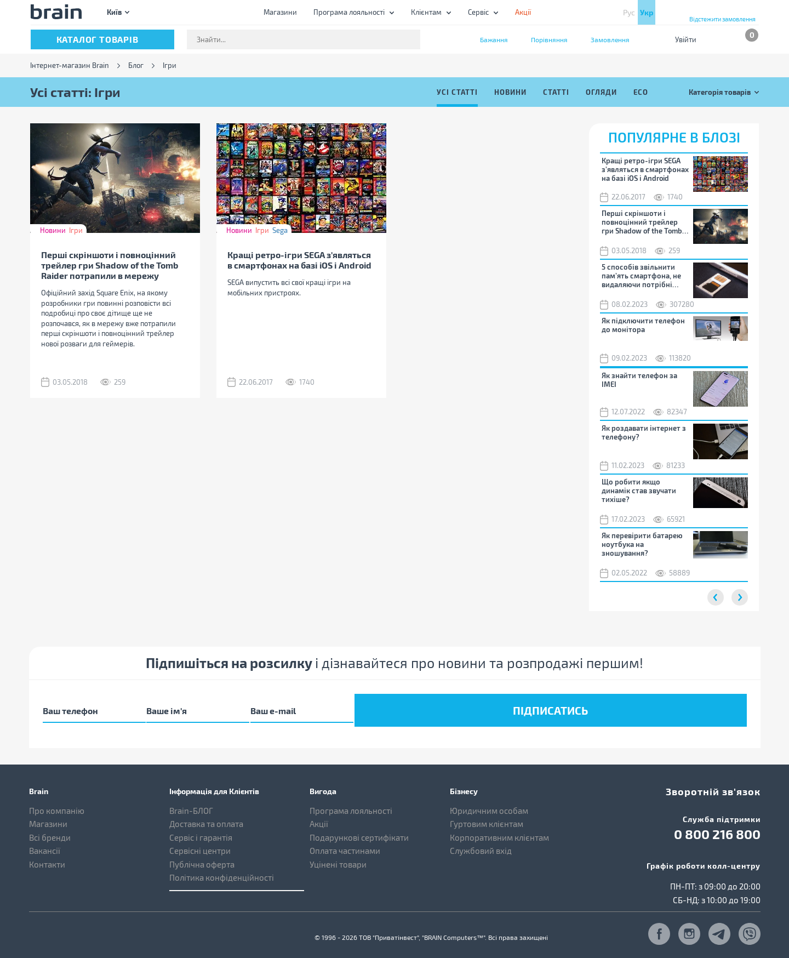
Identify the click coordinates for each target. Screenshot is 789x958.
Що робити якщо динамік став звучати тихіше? (639, 490)
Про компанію (56, 803)
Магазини (280, 12)
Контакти (47, 857)
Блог (136, 65)
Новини (510, 92)
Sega (280, 230)
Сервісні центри (200, 843)
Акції (319, 816)
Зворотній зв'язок (723, 781)
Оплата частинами (345, 843)
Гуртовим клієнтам (486, 816)
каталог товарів (97, 39)
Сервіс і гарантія (200, 830)
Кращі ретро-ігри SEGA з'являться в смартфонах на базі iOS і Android (299, 259)
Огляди (601, 92)
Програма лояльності (349, 12)
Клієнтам (426, 12)
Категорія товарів (720, 92)
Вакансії (44, 843)
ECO (640, 92)
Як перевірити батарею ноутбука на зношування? (642, 544)
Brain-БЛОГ (191, 803)
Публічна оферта (202, 857)
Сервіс (478, 12)
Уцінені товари (338, 857)
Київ (114, 12)
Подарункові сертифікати (359, 830)
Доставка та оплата (206, 816)
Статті (556, 92)
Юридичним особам (489, 803)
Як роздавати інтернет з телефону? (644, 432)
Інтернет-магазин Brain (69, 65)
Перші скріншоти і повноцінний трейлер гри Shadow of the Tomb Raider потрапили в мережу (109, 265)
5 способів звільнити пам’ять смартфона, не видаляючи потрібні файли (641, 276)
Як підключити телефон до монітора (643, 325)
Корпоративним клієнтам (499, 830)
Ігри (76, 230)
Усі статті (457, 92)
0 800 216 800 (717, 823)
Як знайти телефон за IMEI (639, 380)
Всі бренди (50, 830)
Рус (629, 12)
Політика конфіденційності (221, 870)
